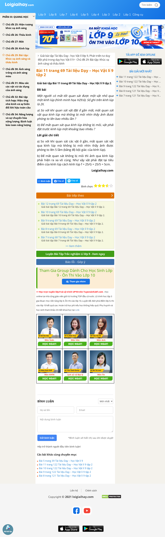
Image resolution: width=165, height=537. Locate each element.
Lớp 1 (127, 14)
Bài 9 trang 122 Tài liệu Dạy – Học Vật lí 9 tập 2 (65, 471)
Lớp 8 (53, 14)
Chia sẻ (59, 181)
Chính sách (91, 490)
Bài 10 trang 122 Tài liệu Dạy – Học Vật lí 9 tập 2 (65, 468)
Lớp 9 (42, 14)
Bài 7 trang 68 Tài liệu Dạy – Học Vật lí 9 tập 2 (67, 237)
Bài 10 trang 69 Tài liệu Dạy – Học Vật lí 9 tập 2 (68, 212)
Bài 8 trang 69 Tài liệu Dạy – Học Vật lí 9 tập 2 (67, 229)
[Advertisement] (140, 121)
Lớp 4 (95, 14)
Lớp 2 (116, 14)
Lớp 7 (63, 14)
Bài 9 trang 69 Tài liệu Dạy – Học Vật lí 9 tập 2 (67, 220)
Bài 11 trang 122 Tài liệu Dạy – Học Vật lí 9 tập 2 (65, 464)
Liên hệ (74, 490)
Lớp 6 (74, 14)
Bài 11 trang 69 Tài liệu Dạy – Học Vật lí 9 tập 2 (74, 72)
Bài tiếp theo (90, 195)
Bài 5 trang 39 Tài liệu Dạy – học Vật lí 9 (61, 460)
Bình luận (44, 181)
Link (77, 309)
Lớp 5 (84, 14)
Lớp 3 (106, 14)
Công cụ (138, 14)
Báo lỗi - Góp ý (75, 262)
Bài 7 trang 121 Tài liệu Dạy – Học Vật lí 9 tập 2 (140, 95)
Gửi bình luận (47, 438)
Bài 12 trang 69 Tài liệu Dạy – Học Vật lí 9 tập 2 (68, 203)
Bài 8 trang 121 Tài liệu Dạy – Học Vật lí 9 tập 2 (65, 475)
